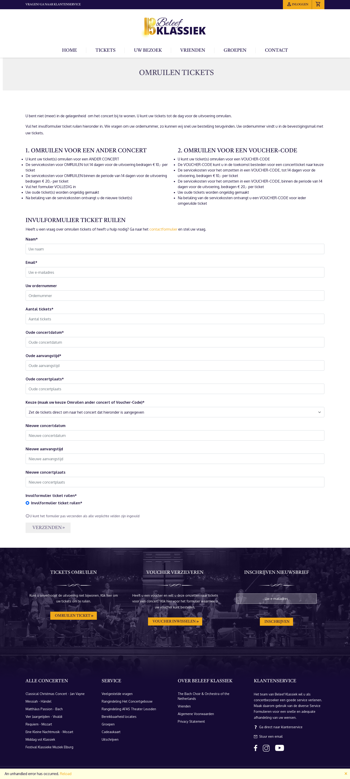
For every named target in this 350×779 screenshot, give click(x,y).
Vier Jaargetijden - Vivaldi (44, 717)
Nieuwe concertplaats (45, 472)
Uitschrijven (110, 739)
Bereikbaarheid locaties (119, 717)
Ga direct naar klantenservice (278, 727)
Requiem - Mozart (39, 724)
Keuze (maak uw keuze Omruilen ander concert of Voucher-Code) (84, 402)
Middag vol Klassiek (40, 739)
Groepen (235, 50)
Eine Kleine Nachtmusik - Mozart (49, 732)
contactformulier (163, 229)
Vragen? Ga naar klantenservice (53, 4)
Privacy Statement (191, 721)
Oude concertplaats (44, 379)
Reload (65, 773)
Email (30, 262)
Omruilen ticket (72, 616)
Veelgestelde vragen (117, 694)
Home (69, 50)
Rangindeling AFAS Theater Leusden (129, 709)
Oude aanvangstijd (42, 355)
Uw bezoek (148, 50)
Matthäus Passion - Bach (44, 709)
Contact (276, 50)
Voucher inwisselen (174, 621)
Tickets (105, 50)
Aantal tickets (38, 309)
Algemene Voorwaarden (196, 714)
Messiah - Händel (38, 701)
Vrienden (192, 50)
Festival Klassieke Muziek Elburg (49, 747)
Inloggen (297, 4)
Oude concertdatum (44, 332)
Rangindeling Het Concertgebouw (127, 701)
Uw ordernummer (41, 285)
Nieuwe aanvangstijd (44, 449)
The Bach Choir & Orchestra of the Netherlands (203, 696)
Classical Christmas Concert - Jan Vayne (55, 694)
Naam (31, 239)
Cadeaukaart (111, 732)
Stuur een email (268, 736)
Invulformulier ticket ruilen (50, 495)
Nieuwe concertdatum (45, 425)
